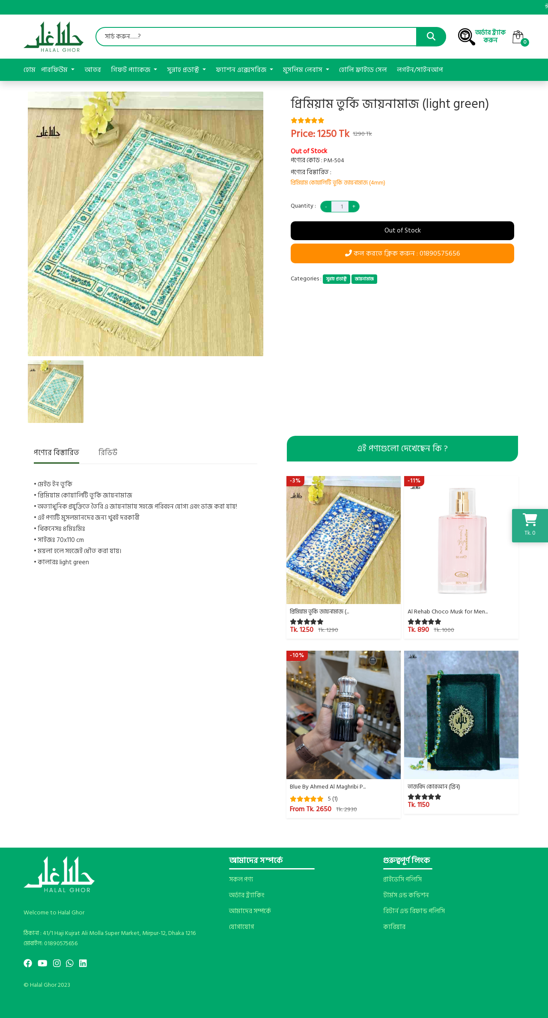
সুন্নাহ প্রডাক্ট (184, 69)
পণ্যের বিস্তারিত (56, 453)
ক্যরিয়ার (394, 927)
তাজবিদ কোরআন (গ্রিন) (434, 787)
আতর (92, 69)
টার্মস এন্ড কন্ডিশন (406, 895)
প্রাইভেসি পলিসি (402, 880)
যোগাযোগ (241, 927)
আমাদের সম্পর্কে (250, 911)
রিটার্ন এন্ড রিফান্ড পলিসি (414, 911)
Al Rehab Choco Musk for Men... (448, 611)
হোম (30, 70)
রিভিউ (107, 453)
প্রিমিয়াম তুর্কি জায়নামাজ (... (319, 611)
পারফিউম (55, 69)
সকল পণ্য (241, 880)
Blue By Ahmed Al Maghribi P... (328, 787)
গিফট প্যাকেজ (131, 69)
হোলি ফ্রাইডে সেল (363, 69)
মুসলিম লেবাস (303, 69)
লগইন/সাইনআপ (420, 69)
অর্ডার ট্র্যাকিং (246, 895)
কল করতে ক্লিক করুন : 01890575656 (402, 253)
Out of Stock (402, 230)
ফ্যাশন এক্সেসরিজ (242, 69)
